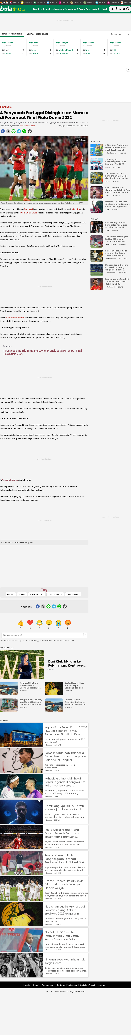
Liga (35, 9)
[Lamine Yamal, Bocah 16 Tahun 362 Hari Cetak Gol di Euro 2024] (96, 288)
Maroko (76, 209)
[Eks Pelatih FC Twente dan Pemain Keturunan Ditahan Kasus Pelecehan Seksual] (21, 950)
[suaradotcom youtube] (124, 9)
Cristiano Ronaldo (15, 317)
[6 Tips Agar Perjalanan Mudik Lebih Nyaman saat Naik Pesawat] (96, 154)
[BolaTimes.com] (39, 2)
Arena (82, 9)
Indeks (105, 9)
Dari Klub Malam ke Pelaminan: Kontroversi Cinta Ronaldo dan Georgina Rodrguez (67, 667)
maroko (22, 594)
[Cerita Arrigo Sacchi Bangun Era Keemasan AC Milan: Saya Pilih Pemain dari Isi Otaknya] (96, 232)
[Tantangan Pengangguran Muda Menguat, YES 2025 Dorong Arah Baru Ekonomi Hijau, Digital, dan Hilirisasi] (96, 169)
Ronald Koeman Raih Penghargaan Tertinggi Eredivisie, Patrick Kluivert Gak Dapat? (64, 859)
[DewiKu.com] (63, 2)
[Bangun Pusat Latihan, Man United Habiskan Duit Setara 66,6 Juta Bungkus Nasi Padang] (9, 710)
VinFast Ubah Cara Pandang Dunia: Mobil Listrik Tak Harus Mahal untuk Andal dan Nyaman (117, 176)
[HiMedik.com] (100, 2)
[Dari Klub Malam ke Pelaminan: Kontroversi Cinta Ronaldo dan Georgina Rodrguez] (22, 664)
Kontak (36, 985)
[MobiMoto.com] (75, 2)
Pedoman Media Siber (67, 985)
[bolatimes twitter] (120, 9)
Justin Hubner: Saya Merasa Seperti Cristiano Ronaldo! (74, 685)
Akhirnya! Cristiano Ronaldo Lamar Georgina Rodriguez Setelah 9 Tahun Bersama (30, 685)
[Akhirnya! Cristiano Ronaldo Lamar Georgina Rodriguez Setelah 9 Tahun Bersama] (9, 693)
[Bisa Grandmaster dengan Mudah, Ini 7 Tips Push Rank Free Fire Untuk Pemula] (96, 197)
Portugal (28, 209)
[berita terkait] (7, 647)
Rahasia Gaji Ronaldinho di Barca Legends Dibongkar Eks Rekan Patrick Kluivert (65, 782)
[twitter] (8, 132)
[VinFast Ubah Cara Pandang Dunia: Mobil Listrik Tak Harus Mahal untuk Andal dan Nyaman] (96, 183)
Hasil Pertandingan (12, 34)
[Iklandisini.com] (113, 2)
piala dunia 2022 (37, 594)
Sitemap (101, 985)
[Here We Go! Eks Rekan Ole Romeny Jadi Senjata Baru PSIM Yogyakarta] (96, 211)
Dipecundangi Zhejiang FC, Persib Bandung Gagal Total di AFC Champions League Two (117, 267)
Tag (44, 589)
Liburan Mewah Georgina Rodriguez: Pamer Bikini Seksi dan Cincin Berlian (76, 702)
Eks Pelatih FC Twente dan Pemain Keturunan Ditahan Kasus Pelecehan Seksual (63, 935)
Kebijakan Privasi (87, 985)
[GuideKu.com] (88, 2)
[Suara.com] (14, 2)
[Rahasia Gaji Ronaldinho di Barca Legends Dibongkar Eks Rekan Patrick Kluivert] (21, 797)
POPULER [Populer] (95, 141)
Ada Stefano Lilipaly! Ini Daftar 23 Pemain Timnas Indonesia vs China (116, 239)
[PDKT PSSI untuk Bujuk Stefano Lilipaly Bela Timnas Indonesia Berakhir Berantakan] (96, 260)
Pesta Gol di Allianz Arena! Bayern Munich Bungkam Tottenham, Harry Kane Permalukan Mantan (62, 833)
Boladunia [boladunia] (5, 107)
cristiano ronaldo (55, 594)
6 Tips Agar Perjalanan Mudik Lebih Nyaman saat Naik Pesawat (116, 147)
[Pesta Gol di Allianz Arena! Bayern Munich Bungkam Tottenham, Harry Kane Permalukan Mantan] (21, 848)
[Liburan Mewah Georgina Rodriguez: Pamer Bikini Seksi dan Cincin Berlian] (54, 710)
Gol (99, 9)
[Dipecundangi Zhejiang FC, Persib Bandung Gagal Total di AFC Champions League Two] (96, 274)
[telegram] (19, 132)
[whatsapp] (24, 132)
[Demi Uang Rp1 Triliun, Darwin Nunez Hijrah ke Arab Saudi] (21, 822)
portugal (10, 594)
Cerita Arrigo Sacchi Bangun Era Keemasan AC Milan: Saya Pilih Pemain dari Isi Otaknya (117, 225)
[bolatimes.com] (12, 10)
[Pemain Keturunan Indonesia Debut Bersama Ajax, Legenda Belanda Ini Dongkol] (21, 771)
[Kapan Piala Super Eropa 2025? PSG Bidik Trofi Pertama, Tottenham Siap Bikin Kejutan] (21, 745)
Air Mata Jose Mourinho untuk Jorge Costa (65, 961)
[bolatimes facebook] (116, 9)
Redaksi (27, 985)
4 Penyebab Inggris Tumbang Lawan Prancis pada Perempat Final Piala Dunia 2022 (42, 352)
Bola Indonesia (56, 9)
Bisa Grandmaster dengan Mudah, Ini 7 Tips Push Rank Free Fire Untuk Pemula (117, 190)
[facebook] (2, 132)
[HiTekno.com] (52, 2)
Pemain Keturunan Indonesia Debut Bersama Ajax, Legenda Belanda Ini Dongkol (65, 756)
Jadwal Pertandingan (37, 34)
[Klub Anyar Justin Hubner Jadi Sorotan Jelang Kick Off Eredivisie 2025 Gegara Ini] (21, 925)
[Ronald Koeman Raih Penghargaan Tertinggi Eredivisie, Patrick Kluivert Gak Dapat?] (21, 873)
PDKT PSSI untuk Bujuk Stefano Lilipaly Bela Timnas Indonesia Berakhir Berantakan (116, 253)
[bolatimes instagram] (128, 9)
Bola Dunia (43, 9)
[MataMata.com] (26, 2)
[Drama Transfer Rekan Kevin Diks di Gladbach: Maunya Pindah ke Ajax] (21, 899)
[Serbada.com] (126, 2)
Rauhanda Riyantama (9, 126)
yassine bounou (73, 594)
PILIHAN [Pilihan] (94, 218)
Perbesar (81, 140)
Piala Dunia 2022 (28, 212)
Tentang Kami (48, 985)
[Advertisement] (65, 80)
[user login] (112, 10)
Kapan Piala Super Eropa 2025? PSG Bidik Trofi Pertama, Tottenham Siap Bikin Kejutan (66, 731)
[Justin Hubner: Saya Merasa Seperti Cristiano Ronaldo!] (54, 693)
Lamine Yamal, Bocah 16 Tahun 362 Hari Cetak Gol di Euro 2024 (117, 281)
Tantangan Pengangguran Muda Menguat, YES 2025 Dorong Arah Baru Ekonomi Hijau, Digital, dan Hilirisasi (116, 161)
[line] (13, 132)
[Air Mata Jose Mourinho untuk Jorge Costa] (21, 976)
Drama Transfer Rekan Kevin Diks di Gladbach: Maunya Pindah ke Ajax (64, 884)
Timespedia (91, 9)
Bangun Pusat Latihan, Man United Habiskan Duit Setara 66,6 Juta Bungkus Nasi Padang (31, 702)
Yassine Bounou (10, 480)
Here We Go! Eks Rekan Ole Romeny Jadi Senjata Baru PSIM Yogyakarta (117, 204)
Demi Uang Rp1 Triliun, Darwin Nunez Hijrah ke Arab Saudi (64, 807)
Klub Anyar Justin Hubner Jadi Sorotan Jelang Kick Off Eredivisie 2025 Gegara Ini (65, 910)
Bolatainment (71, 9)
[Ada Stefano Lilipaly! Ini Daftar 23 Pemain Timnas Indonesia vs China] (96, 246)
